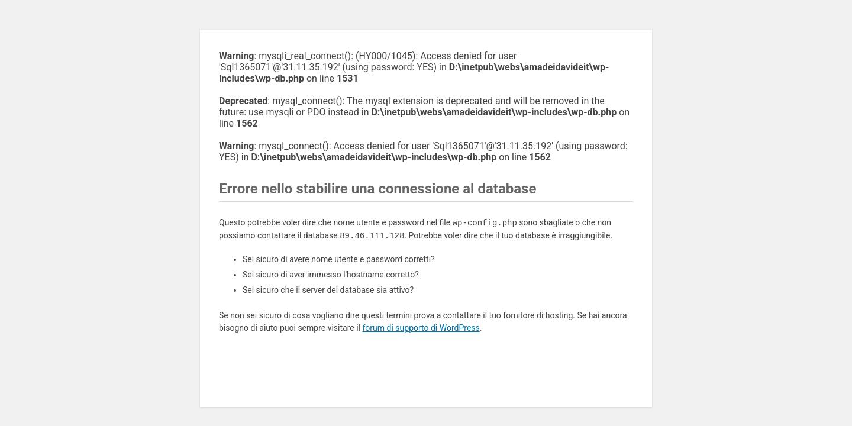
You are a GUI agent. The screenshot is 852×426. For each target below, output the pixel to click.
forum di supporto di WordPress (420, 328)
